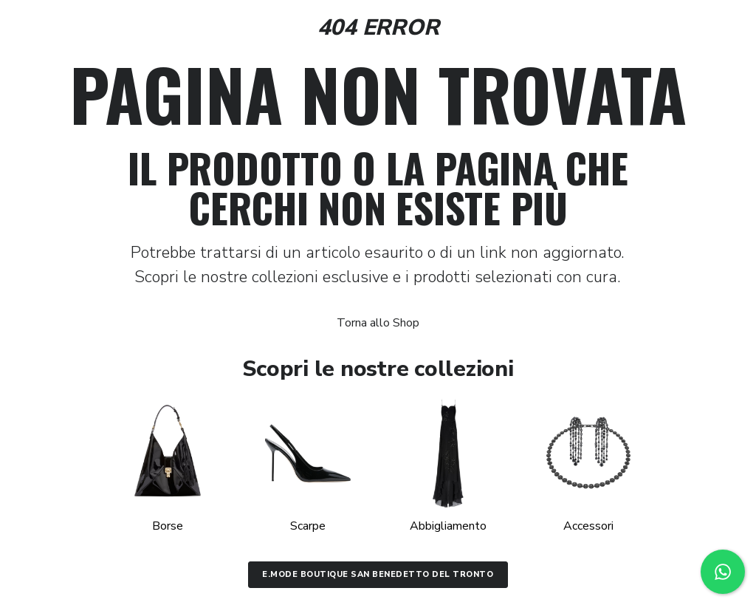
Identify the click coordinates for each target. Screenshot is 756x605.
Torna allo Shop (378, 323)
